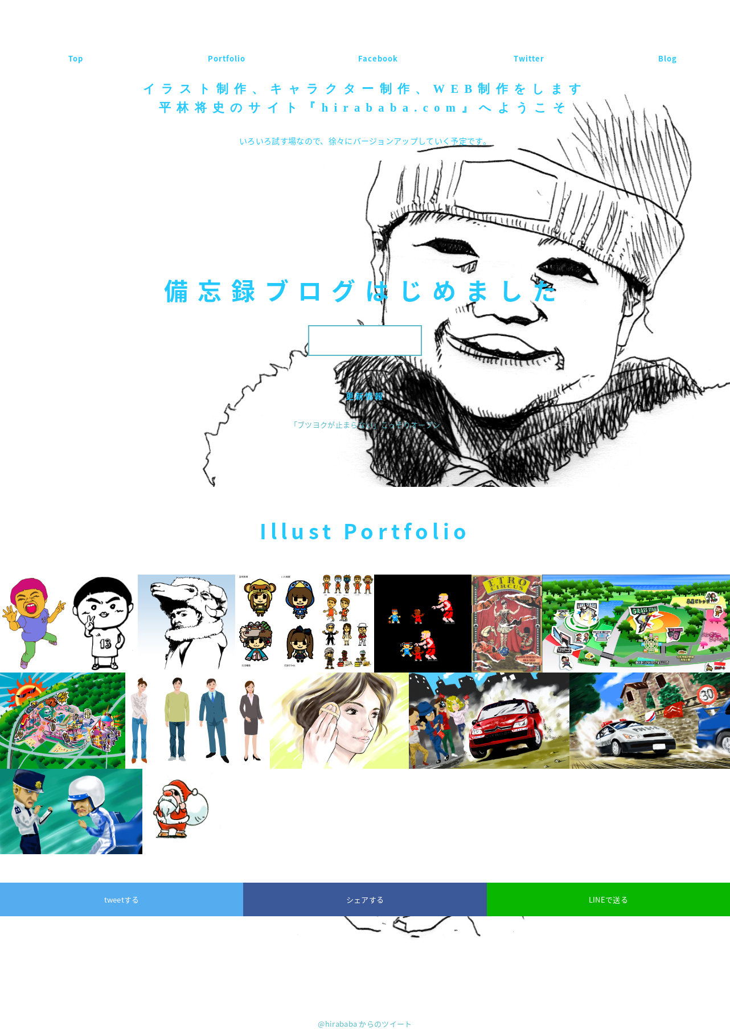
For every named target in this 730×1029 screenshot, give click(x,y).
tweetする (122, 899)
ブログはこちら (364, 340)
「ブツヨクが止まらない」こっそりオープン (365, 424)
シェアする (365, 899)
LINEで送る (608, 899)
